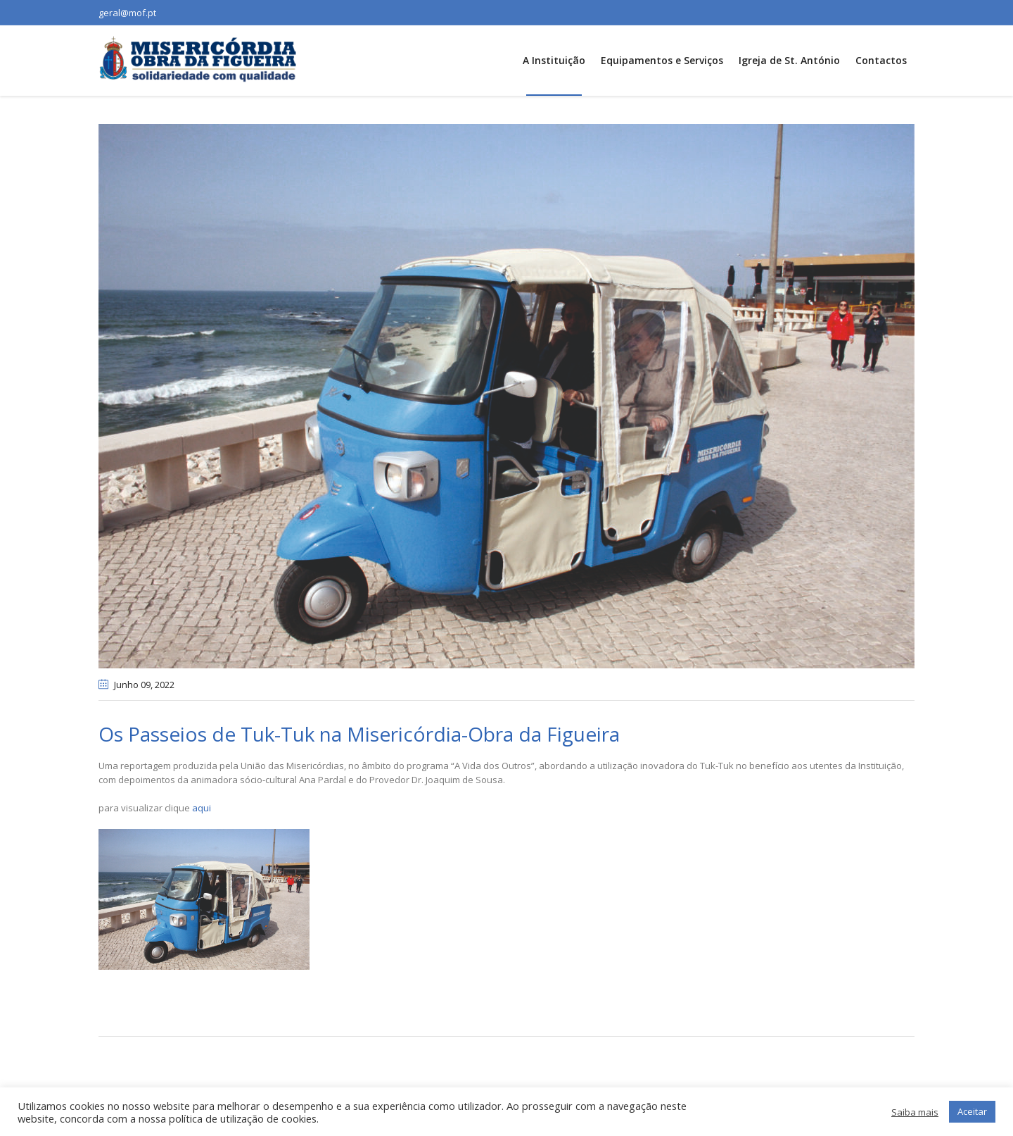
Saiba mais (914, 1112)
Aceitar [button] (972, 1111)
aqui (201, 807)
